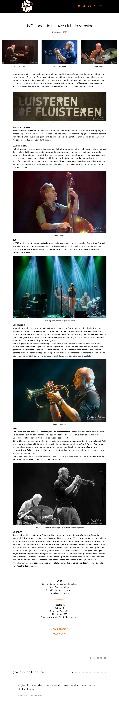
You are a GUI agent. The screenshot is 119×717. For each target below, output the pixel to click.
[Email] (104, 658)
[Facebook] (79, 6)
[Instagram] (89, 6)
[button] (72, 672)
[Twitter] (84, 6)
